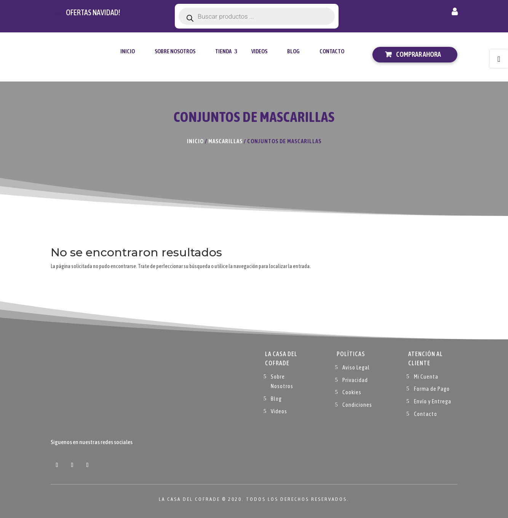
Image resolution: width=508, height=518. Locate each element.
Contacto (331, 51)
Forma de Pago (432, 388)
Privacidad (355, 380)
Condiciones (357, 404)
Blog (293, 51)
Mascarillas (225, 141)
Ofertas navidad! (93, 12)
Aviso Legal (356, 367)
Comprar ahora (418, 54)
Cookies (351, 392)
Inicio (127, 51)
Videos (259, 51)
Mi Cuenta (426, 376)
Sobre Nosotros (175, 51)
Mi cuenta (455, 13)
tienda (223, 51)
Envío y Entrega (432, 401)
